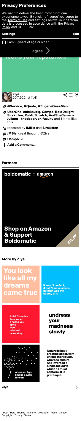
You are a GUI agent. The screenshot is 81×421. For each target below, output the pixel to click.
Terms (27, 415)
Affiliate (31, 413)
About (5, 413)
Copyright (7, 415)
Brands (21, 413)
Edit (76, 34)
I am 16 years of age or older (28, 42)
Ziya (16, 94)
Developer (43, 413)
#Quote (30, 106)
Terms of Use (17, 20)
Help (12, 413)
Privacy (18, 415)
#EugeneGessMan (53, 106)
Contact (63, 413)
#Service (14, 106)
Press (54, 413)
